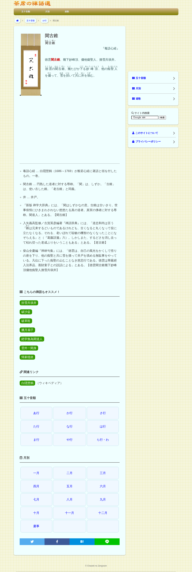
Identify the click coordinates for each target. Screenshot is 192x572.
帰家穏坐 (27, 357)
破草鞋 (25, 321)
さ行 (103, 413)
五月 (70, 486)
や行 (70, 439)
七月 (36, 499)
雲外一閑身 (28, 348)
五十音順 (25, 11)
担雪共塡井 (28, 303)
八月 (70, 499)
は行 (103, 426)
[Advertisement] (70, 132)
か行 (44, 20)
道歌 (67, 11)
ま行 (36, 439)
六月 (103, 486)
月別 (47, 11)
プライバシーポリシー (146, 141)
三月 (103, 473)
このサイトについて (145, 133)
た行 (36, 426)
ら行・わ (103, 439)
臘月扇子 (27, 330)
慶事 (36, 526)
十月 (36, 513)
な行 (70, 426)
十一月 (69, 513)
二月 (70, 473)
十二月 (102, 513)
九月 (103, 499)
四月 (36, 486)
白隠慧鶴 (27, 383)
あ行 (36, 413)
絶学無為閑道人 (31, 339)
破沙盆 (25, 312)
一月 (36, 473)
